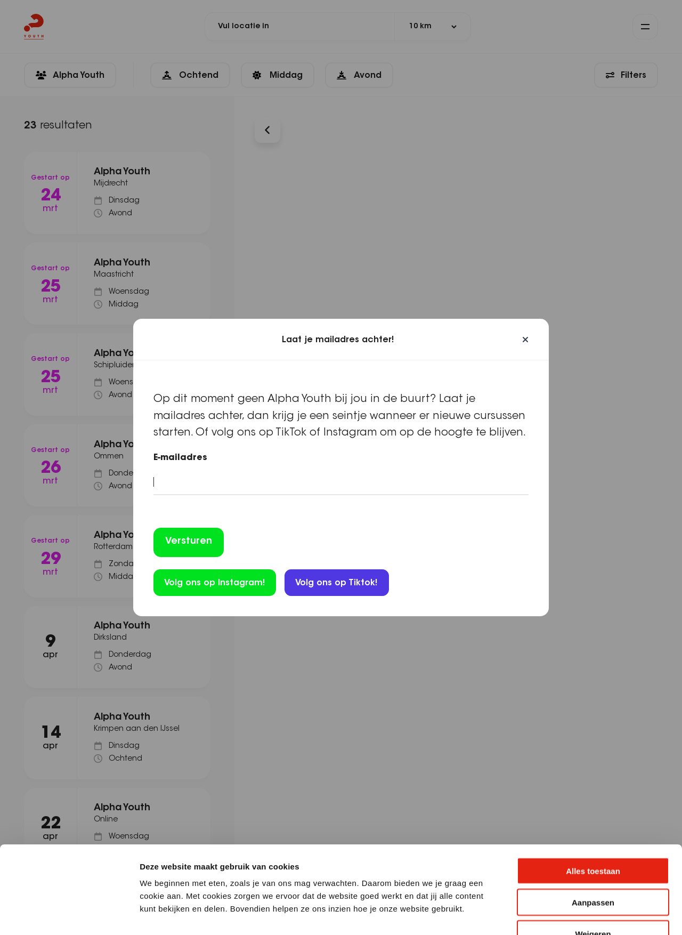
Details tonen (575, 913)
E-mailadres (180, 458)
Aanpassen (593, 835)
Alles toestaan (593, 804)
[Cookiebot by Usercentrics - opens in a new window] (69, 914)
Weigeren (593, 867)
